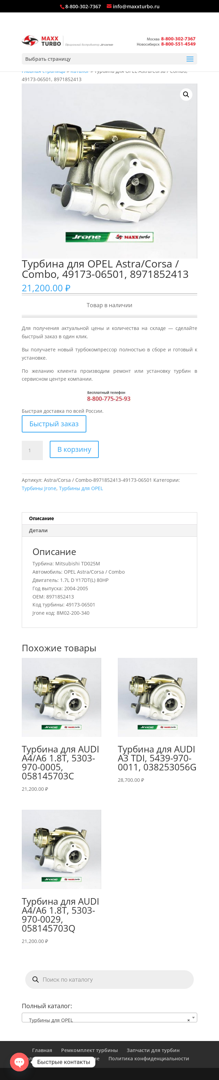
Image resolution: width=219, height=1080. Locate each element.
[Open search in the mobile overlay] (109, 979)
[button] (186, 94)
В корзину (74, 449)
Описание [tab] (41, 518)
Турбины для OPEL (81, 488)
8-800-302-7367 (83, 6)
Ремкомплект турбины (89, 1050)
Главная (42, 1050)
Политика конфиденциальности (148, 1058)
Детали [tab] (38, 530)
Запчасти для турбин (153, 1050)
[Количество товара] (32, 450)
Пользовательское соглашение (60, 1058)
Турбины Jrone (39, 488)
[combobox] (109, 1017)
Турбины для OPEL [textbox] (107, 1020)
